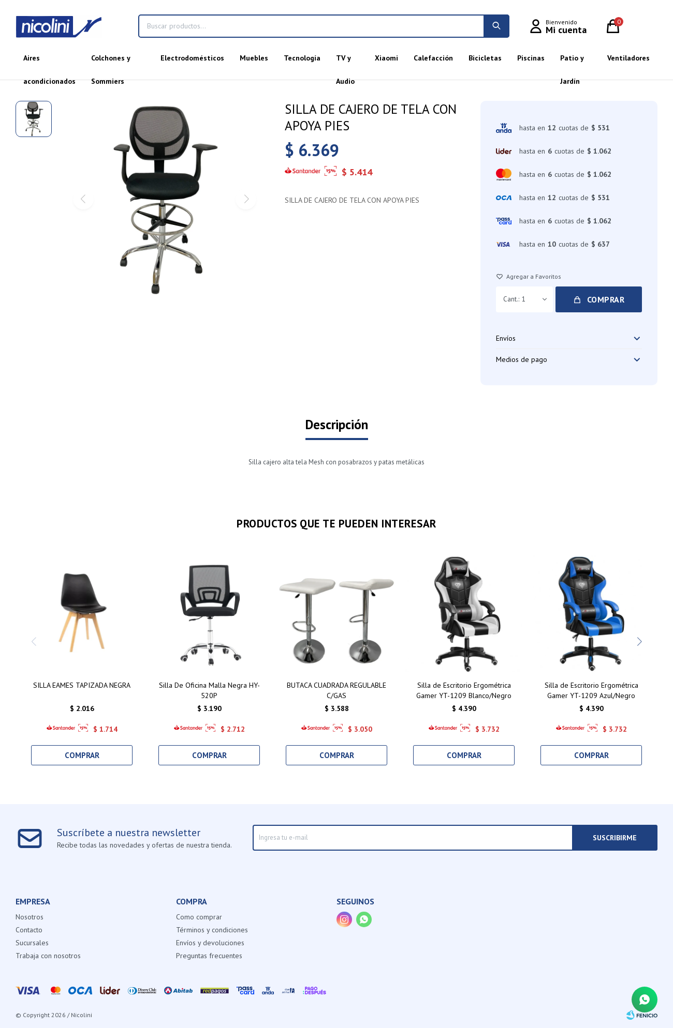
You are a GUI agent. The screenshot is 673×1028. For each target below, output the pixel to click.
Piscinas (531, 58)
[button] (639, 642)
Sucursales (32, 942)
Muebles (254, 58)
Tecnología (302, 58)
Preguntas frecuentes (209, 955)
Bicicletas (485, 58)
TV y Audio (345, 61)
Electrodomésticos (192, 58)
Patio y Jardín (571, 61)
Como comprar (199, 916)
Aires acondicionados (49, 61)
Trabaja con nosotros (48, 955)
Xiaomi (386, 58)
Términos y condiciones (212, 929)
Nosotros (29, 916)
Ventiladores (628, 58)
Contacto (29, 929)
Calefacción (433, 58)
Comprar (606, 299)
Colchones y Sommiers (110, 61)
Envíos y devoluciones (210, 942)
